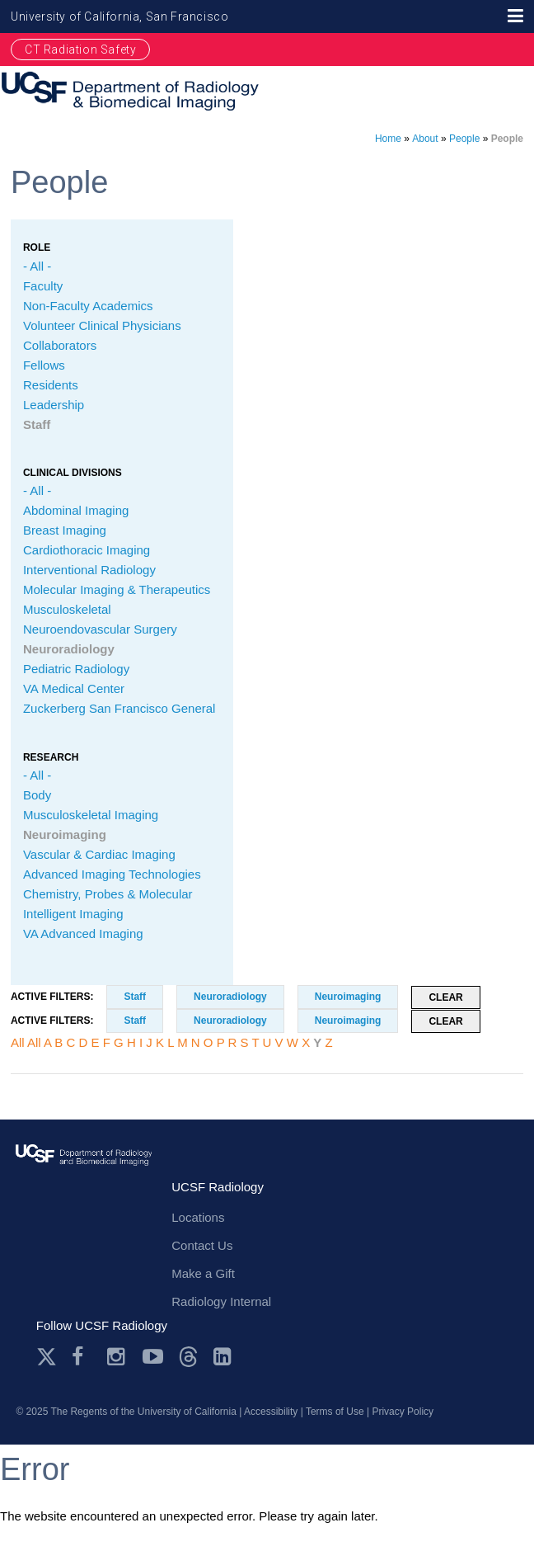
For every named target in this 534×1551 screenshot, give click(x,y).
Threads (188, 1356)
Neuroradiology (69, 649)
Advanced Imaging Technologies (112, 874)
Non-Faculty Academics (88, 306)
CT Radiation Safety (80, 49)
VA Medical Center (73, 688)
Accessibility (270, 1411)
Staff (36, 424)
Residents (50, 385)
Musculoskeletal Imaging (90, 815)
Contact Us (201, 1245)
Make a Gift (203, 1273)
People (464, 138)
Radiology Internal (221, 1301)
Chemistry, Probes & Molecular (108, 894)
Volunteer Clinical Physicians (102, 325)
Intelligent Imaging (73, 914)
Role (36, 247)
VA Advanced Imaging (83, 933)
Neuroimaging (64, 834)
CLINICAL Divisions (72, 472)
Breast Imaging (64, 530)
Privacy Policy (402, 1411)
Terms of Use (335, 1411)
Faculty (43, 286)
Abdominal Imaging (76, 510)
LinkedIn (223, 1356)
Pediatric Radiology (76, 669)
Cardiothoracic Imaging (86, 550)
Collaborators (59, 345)
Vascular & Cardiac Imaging (99, 854)
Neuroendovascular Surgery (100, 629)
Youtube (153, 1356)
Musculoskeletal (67, 609)
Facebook (82, 1356)
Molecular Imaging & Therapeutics (116, 589)
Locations (197, 1217)
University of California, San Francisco (119, 16)
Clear (445, 997)
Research (50, 757)
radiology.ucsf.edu (83, 1171)
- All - (37, 266)
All (18, 1042)
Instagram (117, 1356)
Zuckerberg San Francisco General (119, 708)
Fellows (44, 365)
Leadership (53, 405)
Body (37, 795)
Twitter (46, 1356)
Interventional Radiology (89, 570)
